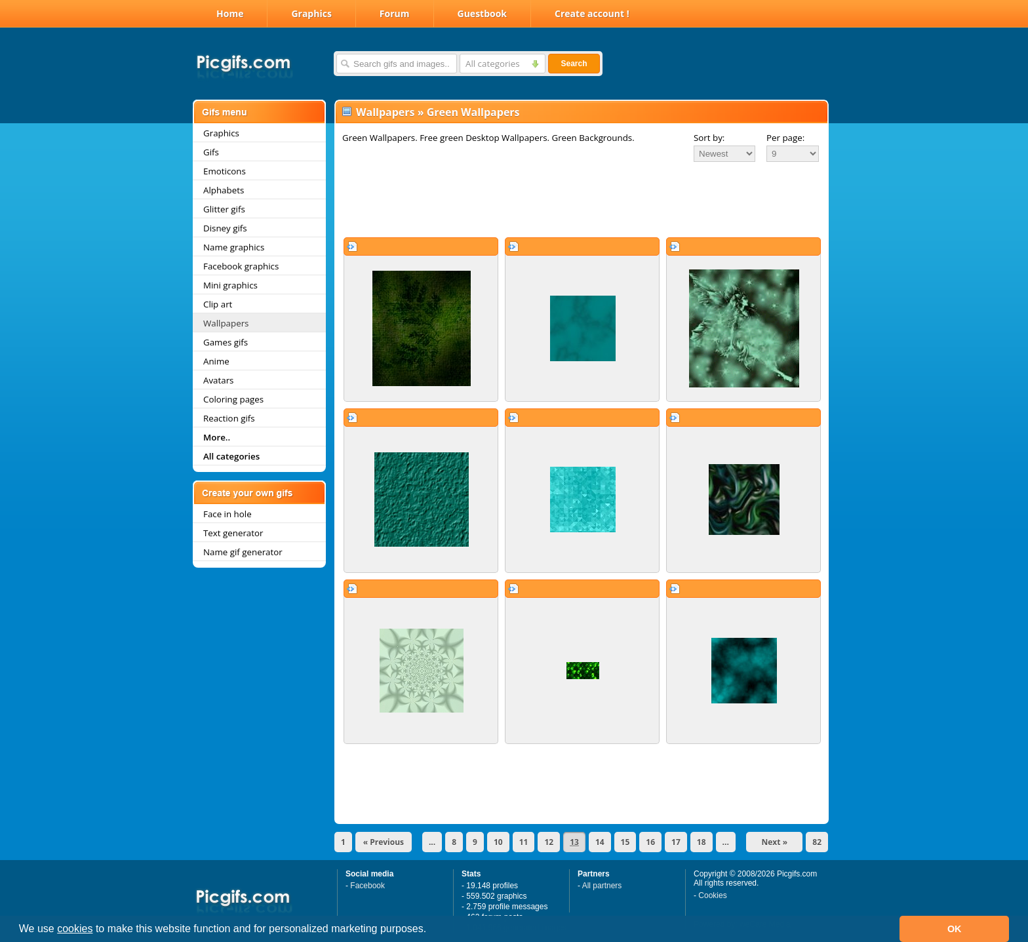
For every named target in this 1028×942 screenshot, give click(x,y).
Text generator (233, 533)
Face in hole (227, 514)
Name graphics (233, 247)
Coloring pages (233, 399)
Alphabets (223, 190)
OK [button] (954, 929)
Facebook (367, 885)
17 (676, 842)
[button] (431, 930)
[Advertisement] (581, 199)
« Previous (383, 842)
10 (498, 842)
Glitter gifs (224, 209)
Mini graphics (230, 285)
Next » (775, 842)
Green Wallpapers (473, 112)
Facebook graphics (241, 266)
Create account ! (592, 13)
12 (548, 842)
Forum (395, 13)
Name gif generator (243, 552)
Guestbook (482, 13)
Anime (216, 361)
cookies (74, 928)
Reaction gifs (229, 418)
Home (229, 13)
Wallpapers (225, 323)
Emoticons (224, 171)
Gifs (211, 152)
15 (625, 842)
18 (701, 842)
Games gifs (225, 342)
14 (599, 842)
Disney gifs (225, 228)
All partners (602, 885)
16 (650, 842)
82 (816, 842)
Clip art (217, 304)
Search (574, 63)
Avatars (218, 380)
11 (523, 842)
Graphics (311, 13)
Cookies (712, 895)
